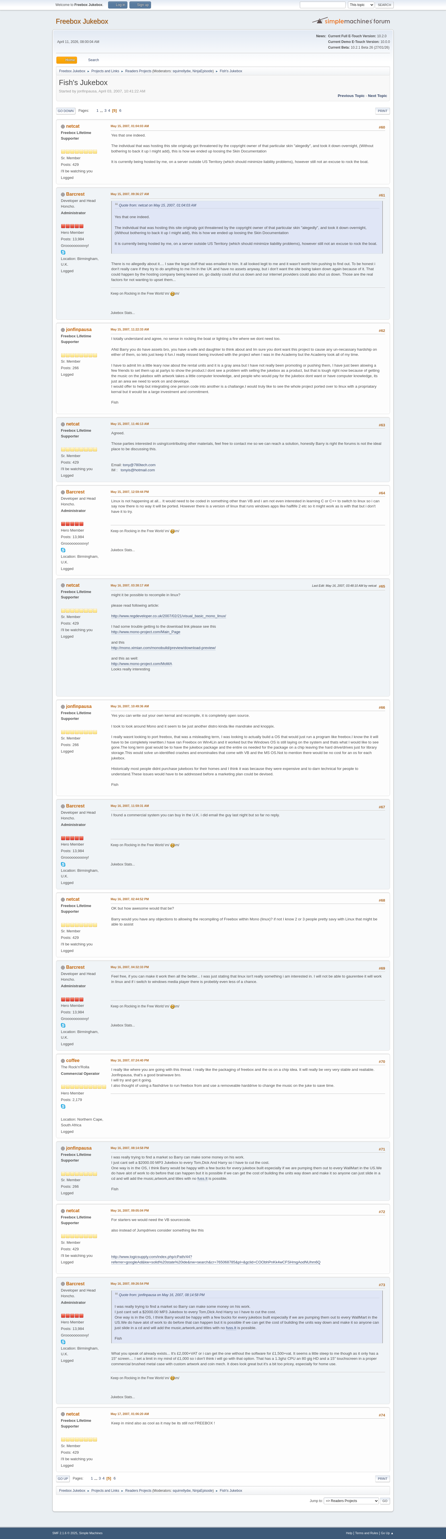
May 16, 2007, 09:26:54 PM (130, 1283)
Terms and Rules (366, 1533)
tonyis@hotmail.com (138, 470)
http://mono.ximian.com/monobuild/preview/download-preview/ (163, 648)
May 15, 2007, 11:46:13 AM (130, 423)
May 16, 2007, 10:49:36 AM (130, 706)
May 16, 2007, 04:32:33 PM (130, 967)
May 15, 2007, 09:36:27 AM (130, 194)
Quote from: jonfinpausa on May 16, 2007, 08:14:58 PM (162, 1295)
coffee (72, 1060)
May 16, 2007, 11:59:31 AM (130, 805)
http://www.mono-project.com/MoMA (141, 664)
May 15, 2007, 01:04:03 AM (130, 126)
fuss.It (202, 1178)
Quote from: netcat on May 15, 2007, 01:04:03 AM (157, 205)
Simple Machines (90, 1533)
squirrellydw (182, 71)
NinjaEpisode (203, 71)
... (102, 110)
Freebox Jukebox (82, 21)
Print (382, 111)
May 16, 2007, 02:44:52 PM (130, 899)
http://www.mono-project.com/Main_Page (145, 632)
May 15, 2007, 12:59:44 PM (130, 491)
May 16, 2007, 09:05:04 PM (130, 1210)
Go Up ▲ (387, 1533)
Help (349, 1533)
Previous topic (351, 96)
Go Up (63, 1478)
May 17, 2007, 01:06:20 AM (130, 1414)
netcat (72, 126)
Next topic (377, 96)
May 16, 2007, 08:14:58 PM (130, 1148)
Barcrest (75, 194)
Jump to (316, 1501)
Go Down (66, 111)
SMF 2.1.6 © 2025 (64, 1533)
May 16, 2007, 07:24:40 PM (130, 1060)
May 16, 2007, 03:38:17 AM (130, 585)
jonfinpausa (79, 329)
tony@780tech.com (139, 465)
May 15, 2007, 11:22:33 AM (130, 329)
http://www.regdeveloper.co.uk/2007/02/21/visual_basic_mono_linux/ (168, 616)
